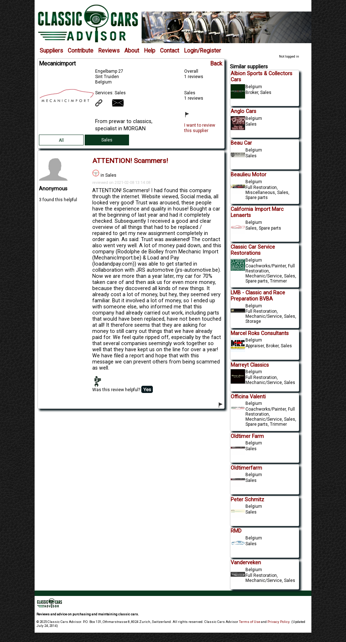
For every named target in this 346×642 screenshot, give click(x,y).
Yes (147, 389)
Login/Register (202, 51)
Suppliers (51, 51)
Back (216, 63)
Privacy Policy (278, 622)
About (131, 51)
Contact (169, 51)
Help (149, 51)
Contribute (80, 51)
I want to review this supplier (199, 128)
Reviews (109, 51)
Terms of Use (249, 622)
